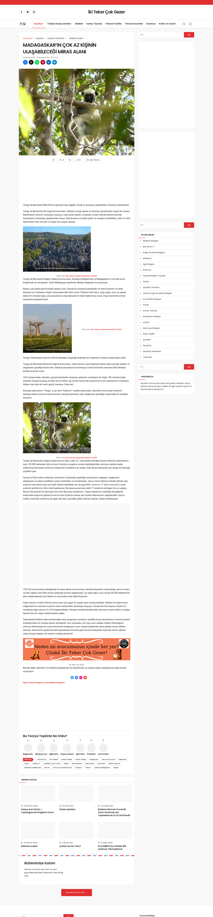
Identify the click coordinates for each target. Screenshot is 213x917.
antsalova (41, 760)
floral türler (80, 760)
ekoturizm (54, 760)
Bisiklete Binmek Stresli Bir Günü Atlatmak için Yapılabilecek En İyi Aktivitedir (114, 812)
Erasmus (151, 23)
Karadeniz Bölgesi (152, 316)
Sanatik (146, 339)
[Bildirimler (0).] (190, 23)
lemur (66, 764)
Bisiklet (79, 23)
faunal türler (66, 760)
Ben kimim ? (149, 246)
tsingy (88, 768)
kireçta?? (36, 764)
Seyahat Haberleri (152, 351)
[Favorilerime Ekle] (54, 159)
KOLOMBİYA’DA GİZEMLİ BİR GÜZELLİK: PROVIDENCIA (112, 848)
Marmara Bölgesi (151, 328)
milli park (101, 764)
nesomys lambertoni (32, 768)
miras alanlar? (114, 764)
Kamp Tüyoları (94, 23)
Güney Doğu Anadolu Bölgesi (157, 293)
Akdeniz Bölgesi (150, 240)
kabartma (122, 760)
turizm (115, 768)
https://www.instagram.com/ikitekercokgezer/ (44, 682)
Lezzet (146, 322)
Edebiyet (147, 258)
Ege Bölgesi (148, 264)
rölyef (46, 768)
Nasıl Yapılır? (149, 333)
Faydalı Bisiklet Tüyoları (154, 275)
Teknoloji (147, 357)
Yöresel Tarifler (113, 23)
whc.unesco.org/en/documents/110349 (81, 458)
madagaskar (77, 764)
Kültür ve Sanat (167, 23)
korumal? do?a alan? (52, 764)
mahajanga (89, 764)
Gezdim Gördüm (151, 287)
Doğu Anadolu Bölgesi (154, 252)
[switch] (22, 24)
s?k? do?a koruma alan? (62, 768)
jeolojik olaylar (108, 760)
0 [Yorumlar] (79, 160)
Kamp (146, 304)
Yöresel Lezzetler (134, 23)
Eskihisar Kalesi (29, 846)
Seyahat (38, 23)
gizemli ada (93, 760)
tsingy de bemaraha (102, 768)
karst (26, 764)
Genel (146, 281)
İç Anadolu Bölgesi (152, 299)
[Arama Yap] (184, 23)
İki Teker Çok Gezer (106, 12)
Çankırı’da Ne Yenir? (70, 846)
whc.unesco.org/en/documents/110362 (106, 329)
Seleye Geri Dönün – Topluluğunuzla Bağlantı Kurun (37, 811)
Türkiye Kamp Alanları (59, 23)
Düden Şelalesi (67, 809)
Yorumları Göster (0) (75, 892)
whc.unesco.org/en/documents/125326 (81, 276)
